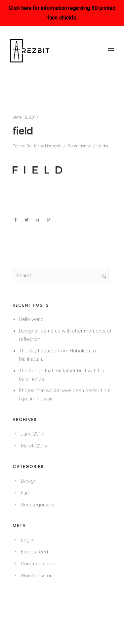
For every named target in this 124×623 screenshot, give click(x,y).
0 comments (78, 145)
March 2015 (34, 446)
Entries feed (34, 552)
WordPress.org (38, 576)
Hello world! (32, 319)
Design (28, 481)
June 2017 (32, 434)
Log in (27, 540)
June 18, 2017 (25, 117)
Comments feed (39, 564)
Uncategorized (37, 505)
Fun (25, 493)
